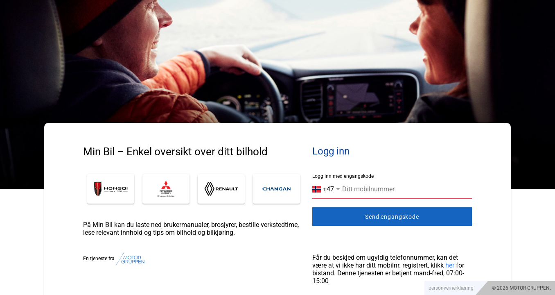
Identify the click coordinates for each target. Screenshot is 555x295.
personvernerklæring (451, 288)
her (449, 265)
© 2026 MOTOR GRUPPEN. (521, 288)
